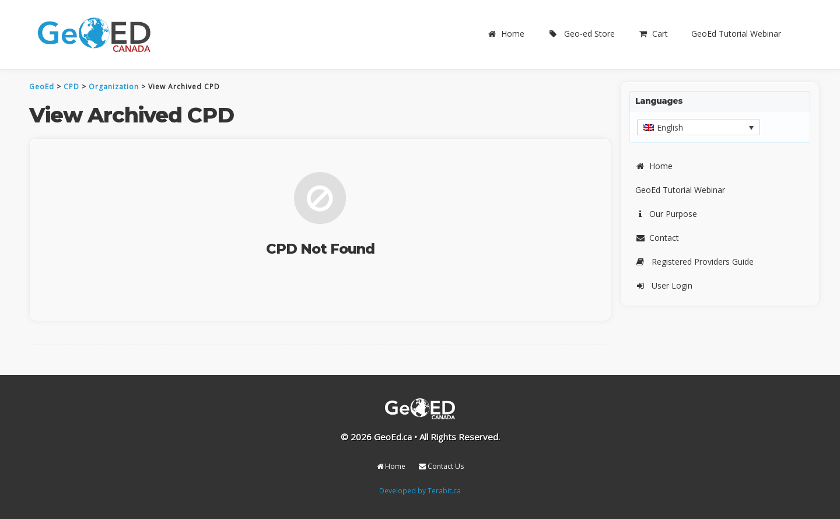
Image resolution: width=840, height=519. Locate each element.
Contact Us (441, 466)
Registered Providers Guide (694, 261)
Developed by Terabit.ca (420, 490)
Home (505, 33)
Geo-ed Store (581, 33)
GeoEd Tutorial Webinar (736, 33)
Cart (653, 33)
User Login (663, 285)
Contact (657, 237)
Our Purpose (666, 213)
